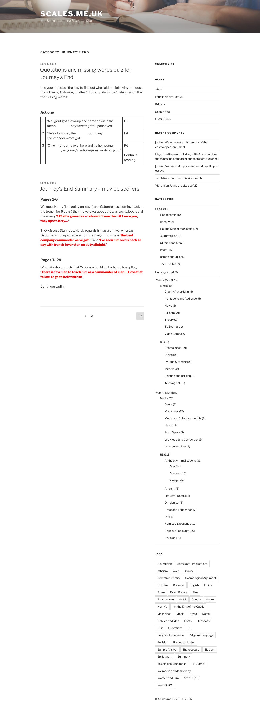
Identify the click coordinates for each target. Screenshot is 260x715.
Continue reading (53, 286)
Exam (161, 592)
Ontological (172, 502)
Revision (170, 537)
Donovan (175, 473)
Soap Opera (172, 432)
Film (195, 592)
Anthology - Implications (192, 563)
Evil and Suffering (176, 361)
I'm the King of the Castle (188, 606)
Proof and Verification (178, 509)
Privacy (160, 104)
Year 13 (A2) (162, 392)
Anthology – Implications (180, 460)
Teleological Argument (171, 663)
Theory (169, 319)
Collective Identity (168, 578)
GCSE (159, 209)
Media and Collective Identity (183, 418)
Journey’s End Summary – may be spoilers (89, 189)
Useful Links (163, 119)
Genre (168, 404)
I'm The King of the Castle (176, 228)
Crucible (162, 585)
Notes (206, 613)
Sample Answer (167, 649)
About (159, 89)
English (194, 585)
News (168, 305)
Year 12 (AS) (162, 280)
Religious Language (177, 530)
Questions (203, 621)
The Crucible (168, 264)
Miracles (170, 368)
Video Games (173, 333)
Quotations (175, 628)
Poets (163, 249)
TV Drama (171, 326)
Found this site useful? (169, 96)
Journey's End (168, 235)
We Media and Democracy (181, 439)
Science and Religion (178, 375)
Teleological (172, 383)
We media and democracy (174, 671)
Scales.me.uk (71, 14)
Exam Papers (178, 592)
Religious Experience (178, 523)
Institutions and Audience (181, 298)
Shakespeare (191, 649)
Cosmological (173, 347)
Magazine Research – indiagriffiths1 (177, 154)
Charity (188, 571)
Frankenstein (168, 214)
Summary (183, 656)
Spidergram (164, 656)
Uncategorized (164, 272)
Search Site (162, 111)
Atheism (170, 488)
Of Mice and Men (171, 242)
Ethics (169, 354)
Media (164, 285)
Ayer (172, 466)
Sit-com (170, 312)
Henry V (165, 221)
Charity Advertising (177, 291)
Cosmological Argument (200, 578)
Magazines (172, 411)
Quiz (167, 516)
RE (162, 342)
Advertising (164, 563)
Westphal (175, 480)
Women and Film (175, 446)
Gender (196, 599)
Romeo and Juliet (171, 256)
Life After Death (175, 495)
